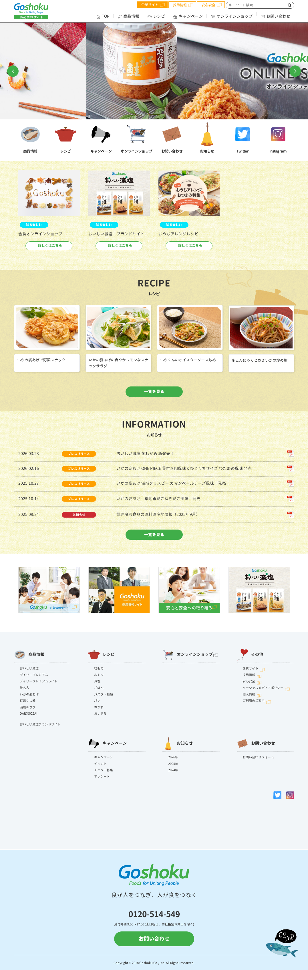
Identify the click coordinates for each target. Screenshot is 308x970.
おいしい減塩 (29, 668)
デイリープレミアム (34, 675)
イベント (100, 763)
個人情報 (249, 694)
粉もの (99, 668)
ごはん (99, 688)
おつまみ (100, 713)
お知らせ (177, 743)
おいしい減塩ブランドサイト (40, 724)
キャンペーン (107, 743)
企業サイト (250, 668)
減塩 (97, 681)
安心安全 (249, 681)
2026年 (173, 757)
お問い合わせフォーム (258, 757)
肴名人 (24, 688)
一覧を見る (154, 391)
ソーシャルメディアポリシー (263, 688)
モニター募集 (103, 770)
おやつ (99, 675)
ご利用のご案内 (254, 700)
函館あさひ (27, 707)
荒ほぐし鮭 (27, 700)
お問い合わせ (256, 743)
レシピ (101, 654)
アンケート (102, 776)
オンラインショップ (187, 654)
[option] (49, 213)
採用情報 (249, 675)
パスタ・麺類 (103, 694)
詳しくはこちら (50, 245)
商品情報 (29, 654)
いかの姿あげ (29, 694)
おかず (99, 707)
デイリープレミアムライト (38, 681)
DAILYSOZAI (28, 713)
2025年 (173, 763)
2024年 (173, 770)
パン (97, 700)
